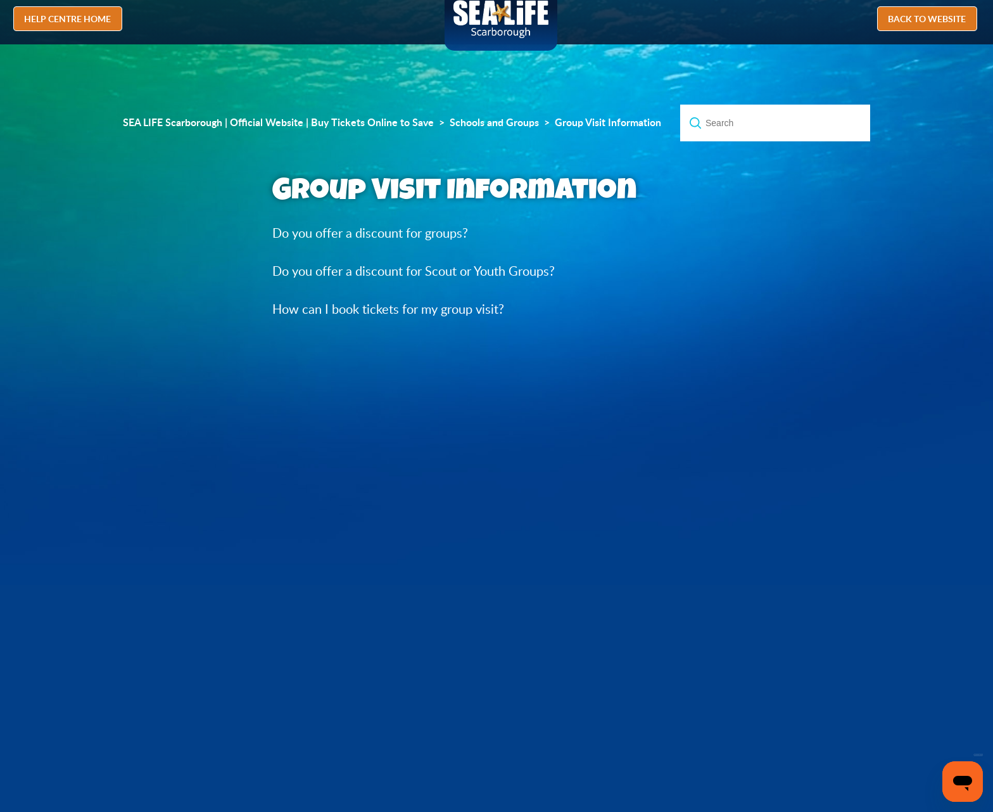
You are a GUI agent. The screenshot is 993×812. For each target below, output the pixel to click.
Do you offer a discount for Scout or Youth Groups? (413, 271)
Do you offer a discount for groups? (370, 233)
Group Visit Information (608, 122)
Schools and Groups (494, 122)
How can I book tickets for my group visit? (388, 309)
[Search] (775, 123)
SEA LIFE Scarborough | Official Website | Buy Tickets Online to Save (278, 122)
